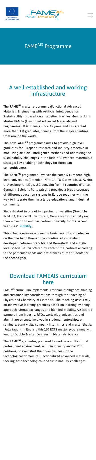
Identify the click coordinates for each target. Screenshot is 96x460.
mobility (25, 226)
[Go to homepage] (34, 13)
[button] (90, 16)
